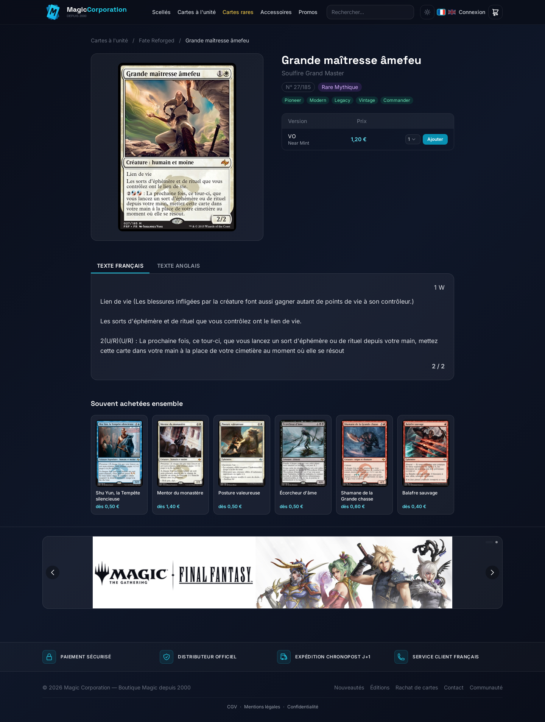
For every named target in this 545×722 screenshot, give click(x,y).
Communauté (486, 687)
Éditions (379, 687)
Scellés (161, 12)
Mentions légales (262, 707)
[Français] (441, 12)
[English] (452, 12)
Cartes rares (238, 12)
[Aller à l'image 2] (496, 542)
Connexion (472, 12)
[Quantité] (412, 139)
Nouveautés (349, 687)
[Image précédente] (52, 572)
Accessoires (276, 12)
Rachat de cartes (417, 687)
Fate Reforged (156, 40)
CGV (232, 707)
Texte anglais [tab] (178, 265)
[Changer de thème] (427, 12)
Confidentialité (302, 707)
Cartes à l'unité (197, 12)
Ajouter (435, 139)
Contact (454, 687)
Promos (308, 12)
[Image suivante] (492, 572)
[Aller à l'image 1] (489, 542)
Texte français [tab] (120, 265)
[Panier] (495, 12)
